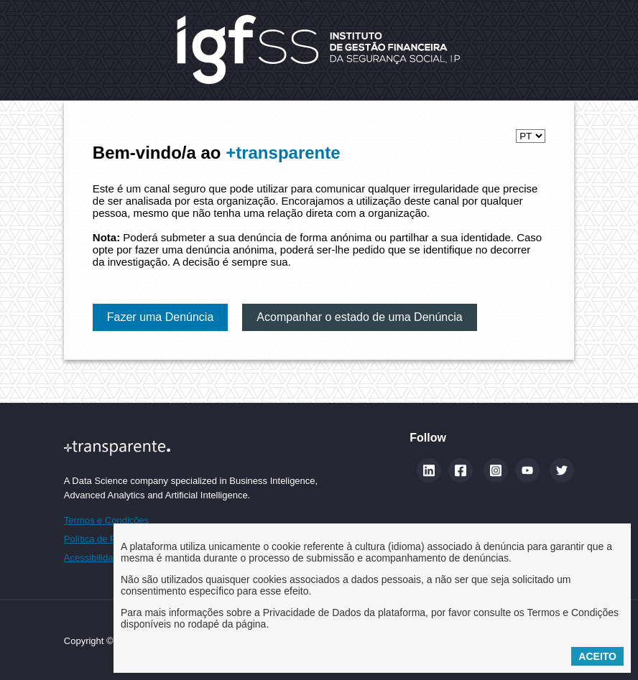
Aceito (597, 656)
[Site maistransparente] (191, 448)
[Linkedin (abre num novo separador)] (429, 470)
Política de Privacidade (111, 539)
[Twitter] (562, 470)
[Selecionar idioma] (530, 136)
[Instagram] (496, 470)
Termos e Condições (106, 520)
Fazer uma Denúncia (160, 317)
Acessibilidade (94, 557)
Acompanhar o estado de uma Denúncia (359, 317)
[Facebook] (460, 470)
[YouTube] (527, 470)
